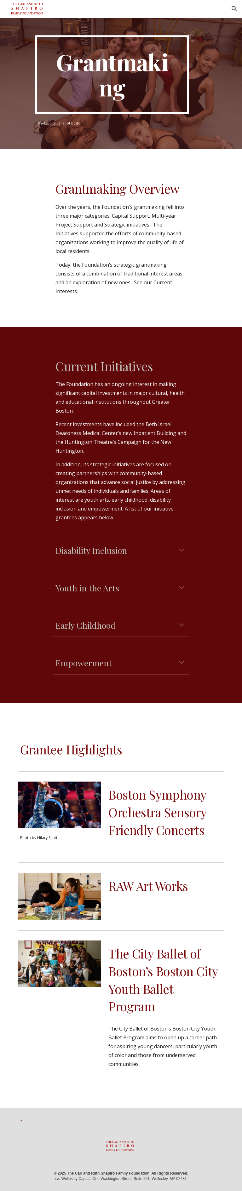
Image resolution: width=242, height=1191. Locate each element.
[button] (234, 8)
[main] (112, 74)
